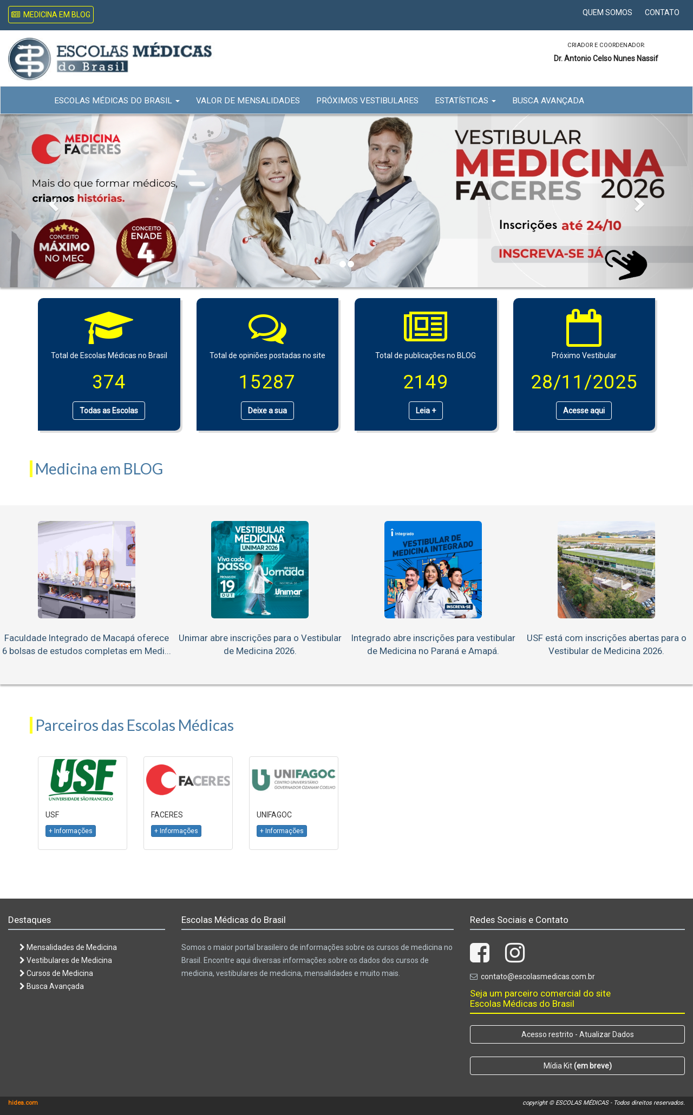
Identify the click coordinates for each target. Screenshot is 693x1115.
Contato (662, 12)
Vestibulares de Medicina (65, 960)
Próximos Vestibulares (367, 100)
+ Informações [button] (71, 831)
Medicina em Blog (50, 14)
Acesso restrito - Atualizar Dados (577, 1034)
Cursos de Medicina (56, 973)
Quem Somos (607, 12)
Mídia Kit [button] (578, 1065)
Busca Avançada (548, 100)
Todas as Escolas (109, 410)
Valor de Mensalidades (248, 100)
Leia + (426, 410)
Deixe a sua (267, 410)
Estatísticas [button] (465, 100)
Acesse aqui (584, 410)
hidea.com (23, 1102)
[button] (52, 200)
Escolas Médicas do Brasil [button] (117, 100)
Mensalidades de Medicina (68, 947)
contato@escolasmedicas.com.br (538, 976)
